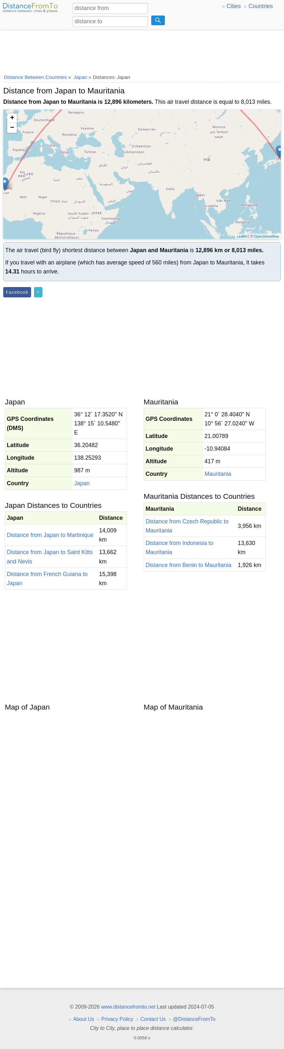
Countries (260, 6)
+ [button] (12, 118)
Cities (234, 6)
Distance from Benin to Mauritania (189, 565)
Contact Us (153, 1019)
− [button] (12, 128)
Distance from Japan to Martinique (50, 535)
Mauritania (218, 474)
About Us (83, 1019)
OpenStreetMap (266, 236)
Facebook (17, 292)
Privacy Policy (117, 1019)
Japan (82, 483)
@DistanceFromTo (194, 1019)
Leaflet (242, 236)
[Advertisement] (142, 50)
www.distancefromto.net (128, 1007)
